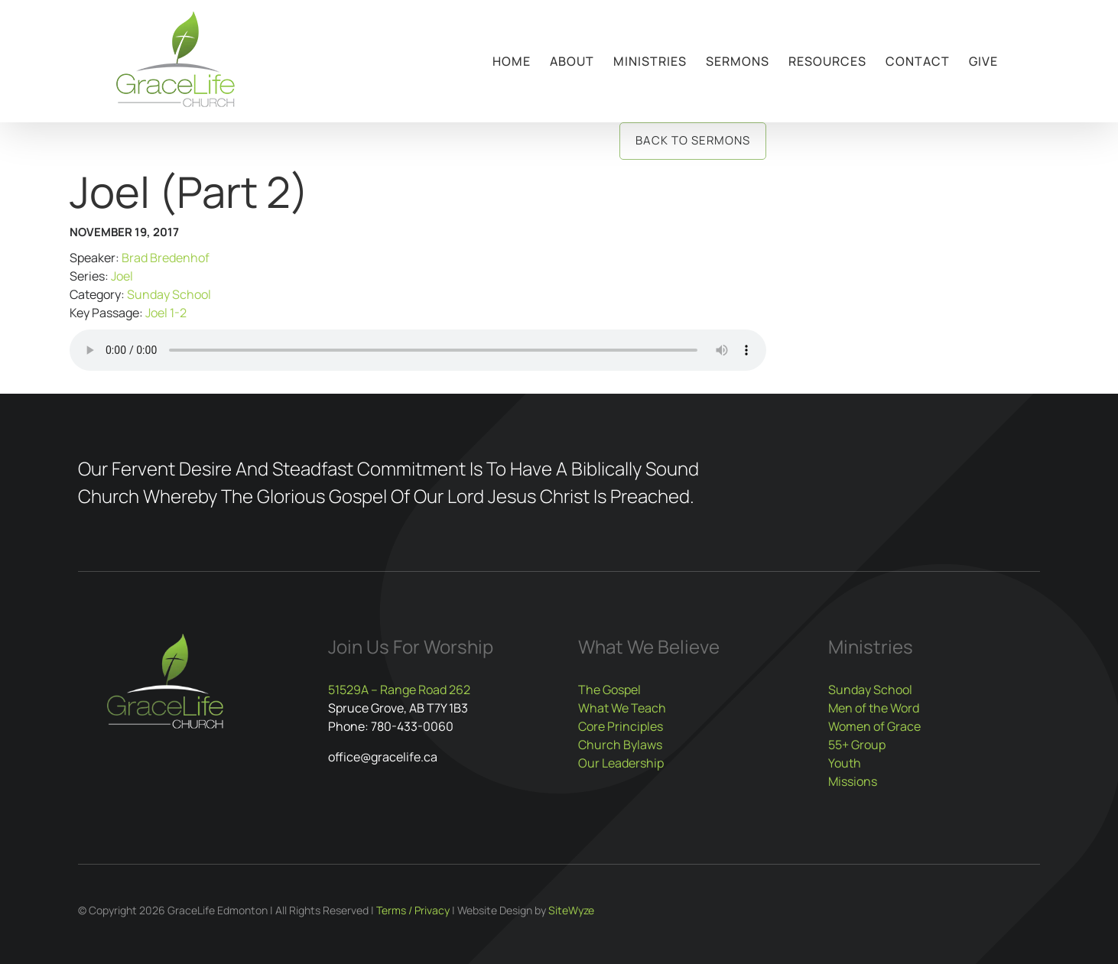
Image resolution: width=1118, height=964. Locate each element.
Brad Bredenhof (166, 257)
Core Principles (620, 726)
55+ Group (857, 744)
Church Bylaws (620, 744)
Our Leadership (621, 763)
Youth (844, 763)
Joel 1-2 (166, 312)
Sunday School (169, 294)
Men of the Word (873, 707)
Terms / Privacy (413, 910)
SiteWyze (571, 910)
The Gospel (609, 689)
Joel (122, 276)
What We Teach (622, 707)
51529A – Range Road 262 (399, 689)
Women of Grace (874, 726)
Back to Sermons (692, 140)
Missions (852, 781)
